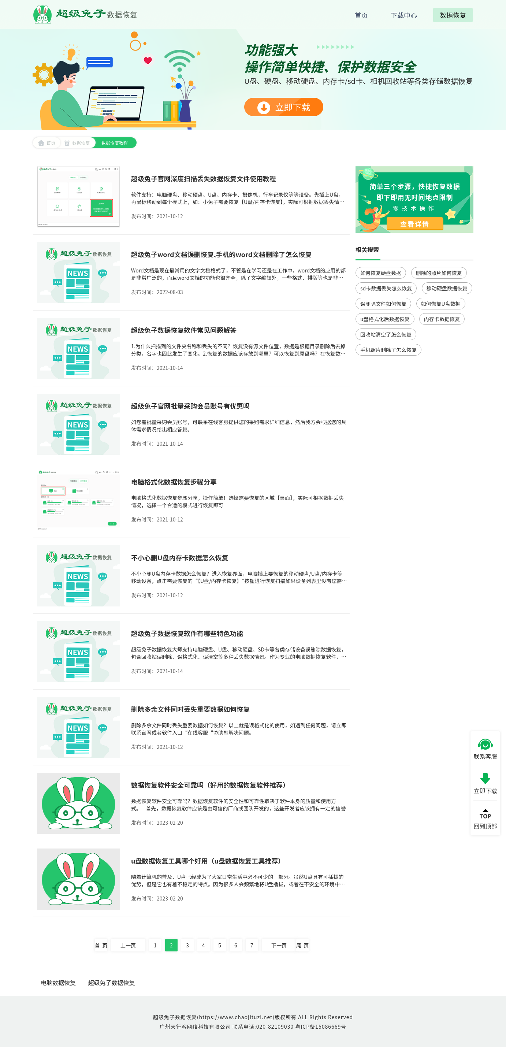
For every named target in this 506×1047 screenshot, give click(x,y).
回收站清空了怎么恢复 (386, 334)
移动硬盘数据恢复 (447, 288)
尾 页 (302, 945)
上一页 (128, 945)
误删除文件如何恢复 (383, 303)
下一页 (279, 945)
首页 (46, 143)
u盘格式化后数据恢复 (385, 319)
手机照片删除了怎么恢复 (388, 349)
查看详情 (414, 224)
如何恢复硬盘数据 (380, 272)
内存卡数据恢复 (442, 319)
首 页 (101, 945)
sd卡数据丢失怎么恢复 (386, 288)
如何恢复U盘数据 (441, 303)
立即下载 (283, 107)
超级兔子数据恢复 (111, 982)
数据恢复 (77, 143)
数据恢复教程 (114, 143)
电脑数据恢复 (58, 982)
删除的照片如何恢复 (439, 272)
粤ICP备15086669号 (320, 1026)
